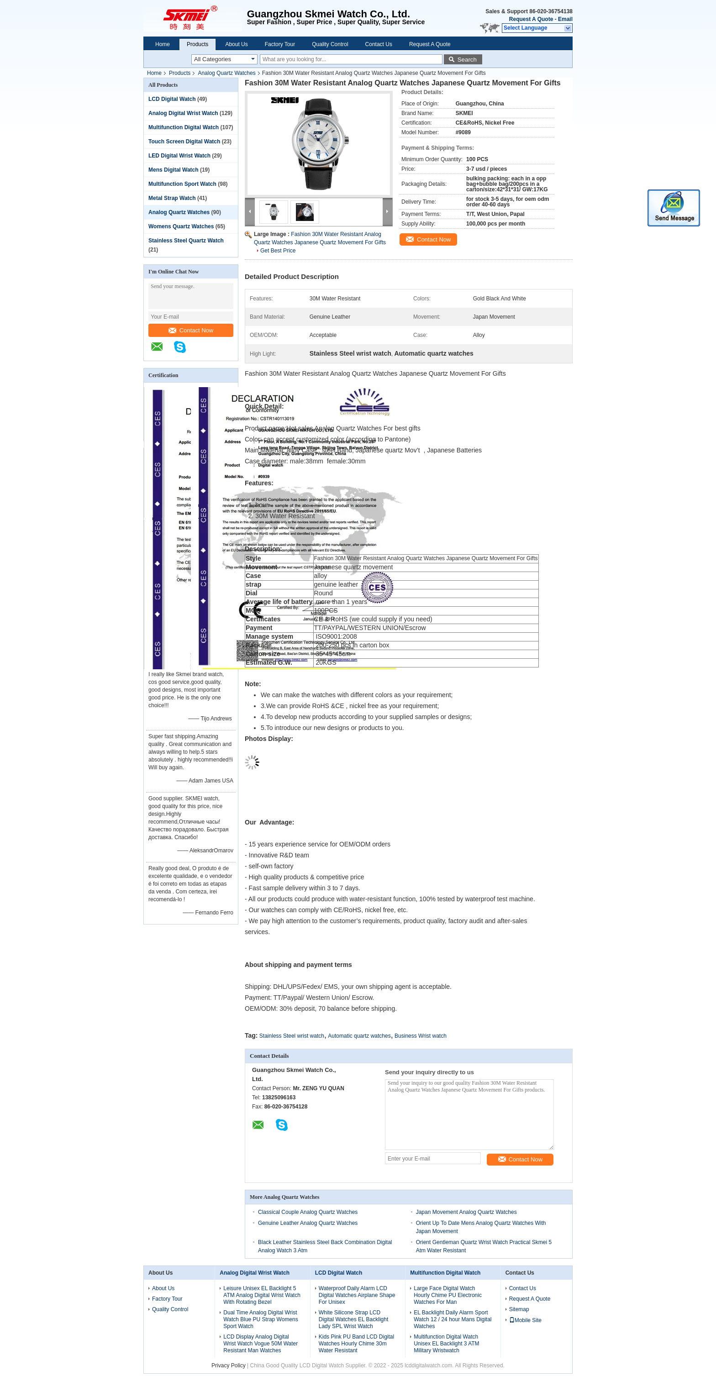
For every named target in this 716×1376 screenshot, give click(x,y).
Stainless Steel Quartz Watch (186, 240)
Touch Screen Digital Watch (184, 141)
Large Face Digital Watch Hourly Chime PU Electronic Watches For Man (448, 1295)
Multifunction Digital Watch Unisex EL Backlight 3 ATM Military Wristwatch (446, 1344)
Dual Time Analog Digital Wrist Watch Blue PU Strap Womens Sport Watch (260, 1319)
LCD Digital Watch (172, 99)
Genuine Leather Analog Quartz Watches (308, 1223)
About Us (236, 44)
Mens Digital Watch (173, 170)
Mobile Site (525, 1320)
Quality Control (330, 44)
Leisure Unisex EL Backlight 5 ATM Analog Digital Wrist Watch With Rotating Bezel (261, 1295)
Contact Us (378, 44)
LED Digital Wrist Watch (179, 155)
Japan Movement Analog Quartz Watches (466, 1212)
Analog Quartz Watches (226, 73)
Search (467, 59)
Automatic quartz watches (359, 1036)
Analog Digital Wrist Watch (183, 113)
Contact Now (190, 330)
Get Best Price (277, 250)
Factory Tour (280, 44)
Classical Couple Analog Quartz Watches (308, 1212)
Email (565, 19)
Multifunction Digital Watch (183, 127)
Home (162, 44)
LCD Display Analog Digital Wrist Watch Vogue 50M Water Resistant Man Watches (260, 1344)
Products (197, 44)
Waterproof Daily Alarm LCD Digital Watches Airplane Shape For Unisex (357, 1295)
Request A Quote (531, 19)
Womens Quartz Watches (181, 226)
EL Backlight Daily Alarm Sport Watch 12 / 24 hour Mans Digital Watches (452, 1319)
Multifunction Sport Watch (182, 184)
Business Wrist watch (421, 1036)
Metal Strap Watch (172, 198)
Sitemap (519, 1309)
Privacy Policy (228, 1365)
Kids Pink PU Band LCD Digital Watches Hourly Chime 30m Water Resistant (356, 1344)
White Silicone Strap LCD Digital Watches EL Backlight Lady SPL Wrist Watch (354, 1319)
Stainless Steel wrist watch (291, 1036)
